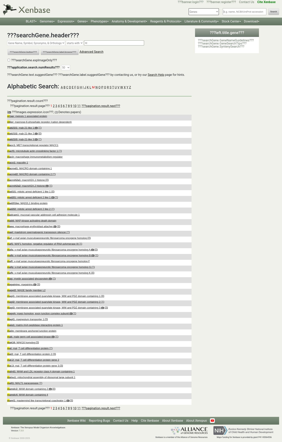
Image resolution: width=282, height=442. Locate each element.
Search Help (156, 75)
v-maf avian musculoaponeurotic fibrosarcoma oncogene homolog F (48, 261)
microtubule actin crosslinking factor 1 (33, 151)
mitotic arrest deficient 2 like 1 (29, 197)
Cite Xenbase (150, 420)
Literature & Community (201, 21)
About (196, 420)
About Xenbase (172, 420)
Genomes (46, 21)
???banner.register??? (221, 2)
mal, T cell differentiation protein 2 (30, 354)
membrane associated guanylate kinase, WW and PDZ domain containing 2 (54, 301)
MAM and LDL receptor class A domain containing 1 (41, 371)
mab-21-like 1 (21, 127)
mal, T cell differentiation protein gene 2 (33, 359)
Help (134, 420)
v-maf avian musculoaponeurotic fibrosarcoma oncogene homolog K (49, 272)
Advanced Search (92, 52)
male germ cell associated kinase (29, 336)
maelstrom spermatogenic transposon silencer (37, 232)
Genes (81, 21)
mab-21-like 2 (21, 133)
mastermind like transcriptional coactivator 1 (36, 400)
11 (79, 106)
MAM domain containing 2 (28, 388)
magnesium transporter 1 (26, 319)
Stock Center (230, 21)
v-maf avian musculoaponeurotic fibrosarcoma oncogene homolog (47, 238)
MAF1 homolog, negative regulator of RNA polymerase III (43, 243)
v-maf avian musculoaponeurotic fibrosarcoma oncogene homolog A (49, 249)
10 (75, 106)
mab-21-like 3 (21, 139)
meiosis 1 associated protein (27, 116)
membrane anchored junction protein (31, 330)
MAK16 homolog (21, 342)
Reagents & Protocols (165, 21)
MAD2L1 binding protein (27, 203)
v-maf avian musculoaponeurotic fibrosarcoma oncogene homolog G (49, 267)
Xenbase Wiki (76, 420)
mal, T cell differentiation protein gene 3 (33, 365)
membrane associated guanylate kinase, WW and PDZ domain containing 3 (54, 307)
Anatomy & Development (129, 21)
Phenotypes (99, 21)
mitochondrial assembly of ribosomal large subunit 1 (41, 377)
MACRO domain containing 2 (29, 174)
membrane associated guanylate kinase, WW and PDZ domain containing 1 (54, 296)
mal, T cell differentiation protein (28, 348)
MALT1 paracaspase (23, 383)
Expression (65, 21)
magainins (20, 284)
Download (251, 21)
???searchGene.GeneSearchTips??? (222, 43)
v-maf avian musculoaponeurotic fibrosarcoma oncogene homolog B (49, 255)
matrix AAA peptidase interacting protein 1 (35, 325)
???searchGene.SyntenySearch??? (221, 46)
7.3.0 (21, 430)
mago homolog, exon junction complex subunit (38, 313)
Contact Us (246, 2)
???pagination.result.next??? (101, 106)
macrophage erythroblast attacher (30, 226)
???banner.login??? (191, 2)
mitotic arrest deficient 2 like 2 (29, 209)
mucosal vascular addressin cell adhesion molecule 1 (43, 214)
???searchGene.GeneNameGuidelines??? (226, 40)
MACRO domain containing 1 (29, 168)
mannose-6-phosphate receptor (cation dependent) (39, 122)
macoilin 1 (17, 162)
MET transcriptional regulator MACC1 (32, 145)
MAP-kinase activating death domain (31, 220)
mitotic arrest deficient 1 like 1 (29, 191)
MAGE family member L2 (26, 290)
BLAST (30, 21)
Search (273, 11)
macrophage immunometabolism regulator (35, 156)
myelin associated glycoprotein (28, 278)
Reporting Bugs (99, 420)
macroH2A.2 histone (26, 185)
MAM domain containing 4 (27, 394)
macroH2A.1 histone (26, 180)
